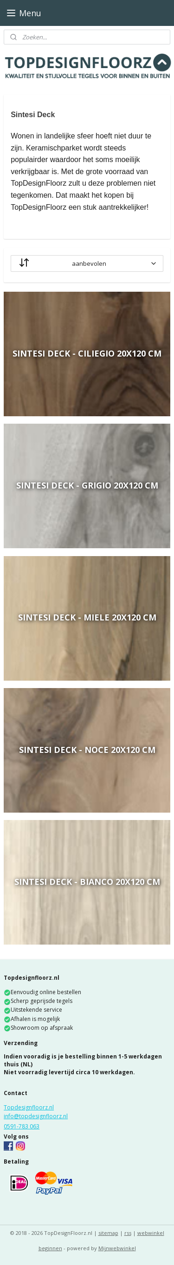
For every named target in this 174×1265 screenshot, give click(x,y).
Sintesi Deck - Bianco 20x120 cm (87, 881)
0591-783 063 (21, 1126)
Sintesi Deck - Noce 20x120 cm (87, 749)
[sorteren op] (87, 263)
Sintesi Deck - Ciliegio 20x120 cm (87, 353)
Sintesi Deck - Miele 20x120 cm (87, 617)
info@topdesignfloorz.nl (36, 1116)
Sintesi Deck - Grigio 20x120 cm (87, 485)
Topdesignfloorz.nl (29, 1107)
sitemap (108, 1232)
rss (127, 1232)
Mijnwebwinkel (117, 1248)
